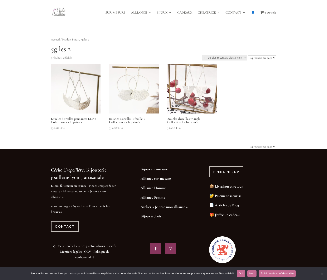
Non (252, 273)
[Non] (322, 273)
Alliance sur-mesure (156, 178)
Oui (241, 273)
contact (65, 226)
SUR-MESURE (115, 13)
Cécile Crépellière (67, 170)
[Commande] (224, 58)
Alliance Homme (153, 187)
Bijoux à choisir (152, 216)
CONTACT (233, 13)
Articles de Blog (227, 205)
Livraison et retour (229, 186)
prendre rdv (226, 171)
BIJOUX (162, 13)
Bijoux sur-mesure (154, 169)
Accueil (55, 39)
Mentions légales (71, 252)
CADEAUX (184, 13)
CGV (87, 252)
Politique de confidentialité (277, 273)
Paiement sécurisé (228, 195)
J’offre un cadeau (227, 214)
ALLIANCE (139, 13)
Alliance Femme (153, 197)
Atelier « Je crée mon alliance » (164, 206)
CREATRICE (207, 13)
